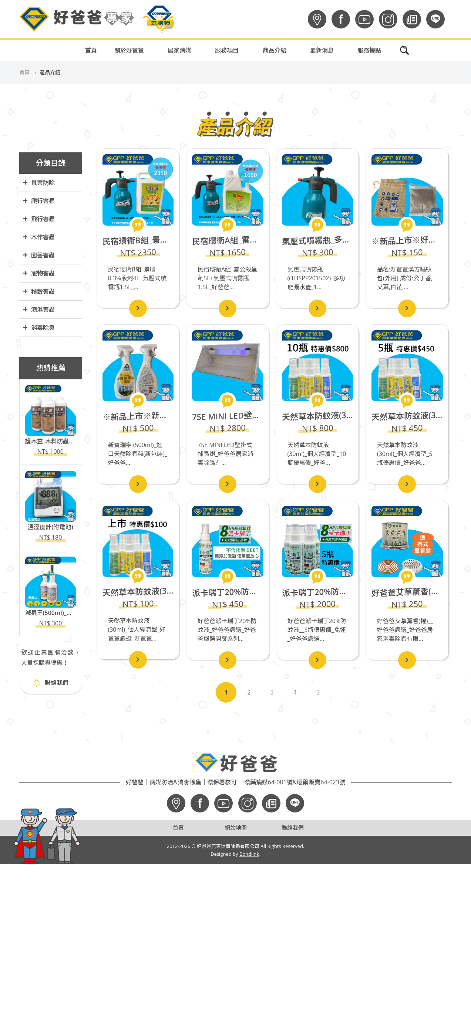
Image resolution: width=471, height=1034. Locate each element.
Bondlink (249, 854)
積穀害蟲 (39, 291)
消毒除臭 (39, 328)
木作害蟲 (39, 237)
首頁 (91, 50)
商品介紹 (274, 50)
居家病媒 (179, 50)
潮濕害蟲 (39, 309)
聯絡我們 (50, 683)
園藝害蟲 (39, 255)
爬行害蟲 (39, 201)
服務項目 (227, 50)
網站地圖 (236, 827)
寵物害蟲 (39, 273)
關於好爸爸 (129, 50)
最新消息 (322, 50)
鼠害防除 (39, 183)
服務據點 (369, 50)
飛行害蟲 (39, 219)
